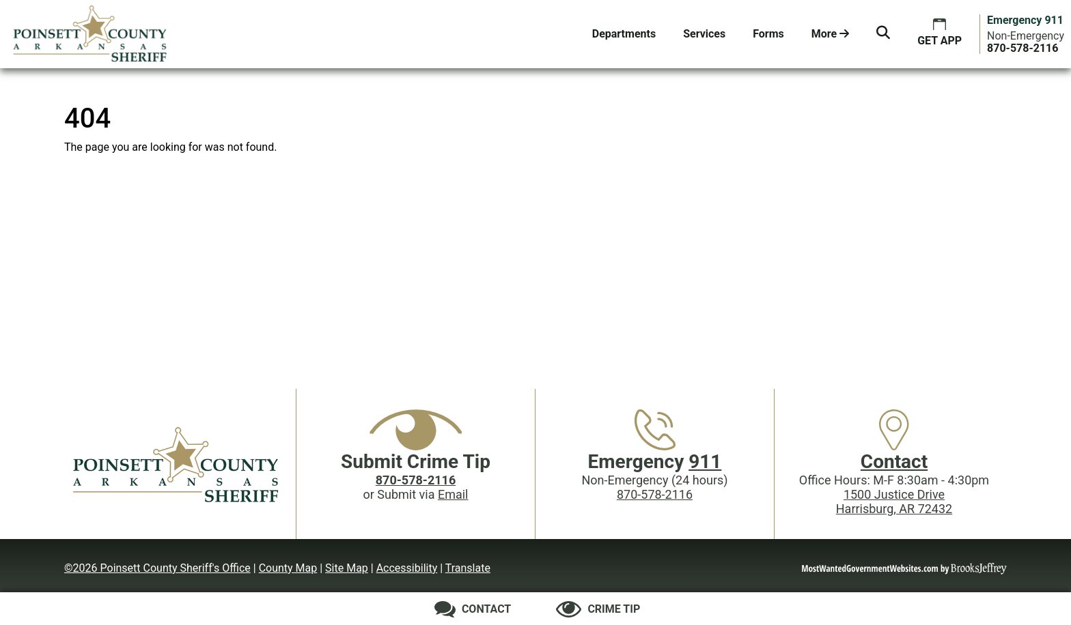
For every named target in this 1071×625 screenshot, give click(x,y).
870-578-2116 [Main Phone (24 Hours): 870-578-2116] (655, 494)
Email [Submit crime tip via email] (453, 494)
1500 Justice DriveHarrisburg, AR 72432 (894, 501)
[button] (883, 34)
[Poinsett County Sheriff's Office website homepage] (176, 464)
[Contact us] (473, 609)
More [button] (830, 33)
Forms (768, 33)
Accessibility (407, 568)
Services (704, 33)
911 (704, 461)
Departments (624, 33)
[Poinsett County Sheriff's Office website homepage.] (90, 34)
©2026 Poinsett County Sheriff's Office (157, 568)
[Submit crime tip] (598, 609)
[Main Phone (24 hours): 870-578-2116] (1022, 48)
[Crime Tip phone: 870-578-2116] (416, 480)
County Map (288, 568)
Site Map (346, 568)
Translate (467, 568)
